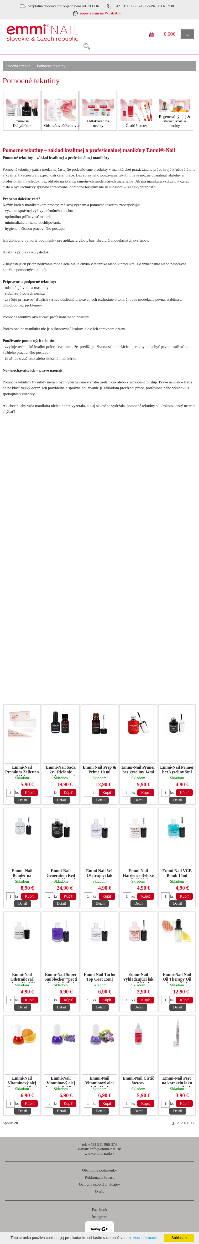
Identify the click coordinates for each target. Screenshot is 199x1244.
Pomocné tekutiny (51, 66)
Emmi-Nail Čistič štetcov (138, 1080)
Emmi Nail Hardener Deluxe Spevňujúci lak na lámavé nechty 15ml (138, 873)
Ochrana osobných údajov (99, 1184)
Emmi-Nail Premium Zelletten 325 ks (22, 770)
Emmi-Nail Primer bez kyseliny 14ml (138, 769)
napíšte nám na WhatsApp (101, 13)
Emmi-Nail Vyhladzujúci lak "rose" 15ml (138, 977)
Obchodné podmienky (99, 1170)
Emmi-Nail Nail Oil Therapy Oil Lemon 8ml (177, 977)
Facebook (99, 1209)
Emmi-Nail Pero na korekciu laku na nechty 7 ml (177, 1081)
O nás (99, 1191)
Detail (22, 800)
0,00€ (169, 34)
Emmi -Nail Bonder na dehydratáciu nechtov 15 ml (21, 873)
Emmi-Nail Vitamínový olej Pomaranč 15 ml (22, 1081)
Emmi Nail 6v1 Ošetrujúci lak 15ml (99, 873)
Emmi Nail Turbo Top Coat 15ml (99, 976)
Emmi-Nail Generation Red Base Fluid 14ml (60, 873)
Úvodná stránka (18, 66)
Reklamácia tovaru (99, 1177)
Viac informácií (145, 1238)
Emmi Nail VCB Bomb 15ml (177, 873)
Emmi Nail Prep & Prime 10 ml (99, 769)
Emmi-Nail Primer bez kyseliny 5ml (177, 769)
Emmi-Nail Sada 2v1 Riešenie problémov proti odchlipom (61, 770)
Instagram (99, 1217)
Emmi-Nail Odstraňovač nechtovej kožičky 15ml (22, 977)
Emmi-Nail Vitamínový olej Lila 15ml (99, 1081)
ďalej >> (188, 1123)
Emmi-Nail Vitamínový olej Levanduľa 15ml (61, 1081)
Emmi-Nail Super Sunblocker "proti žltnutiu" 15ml (60, 977)
